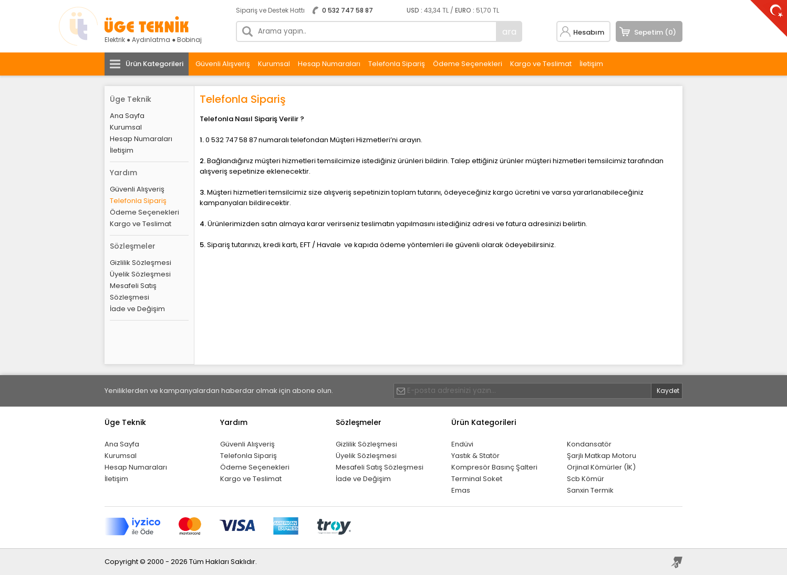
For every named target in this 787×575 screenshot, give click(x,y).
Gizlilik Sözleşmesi (140, 263)
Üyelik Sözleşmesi (140, 274)
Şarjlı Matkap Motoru (601, 456)
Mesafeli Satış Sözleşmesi (133, 291)
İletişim (591, 64)
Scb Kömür (585, 479)
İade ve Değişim (137, 309)
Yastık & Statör (475, 456)
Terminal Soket (476, 479)
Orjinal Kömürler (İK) (601, 467)
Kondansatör (589, 444)
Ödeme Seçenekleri (467, 64)
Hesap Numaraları (329, 64)
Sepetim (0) (655, 32)
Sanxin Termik (590, 490)
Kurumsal (274, 64)
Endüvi (462, 444)
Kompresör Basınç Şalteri (494, 467)
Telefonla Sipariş (396, 64)
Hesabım (588, 32)
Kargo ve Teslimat (541, 64)
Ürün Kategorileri (154, 64)
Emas (460, 490)
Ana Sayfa (127, 116)
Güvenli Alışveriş (222, 64)
